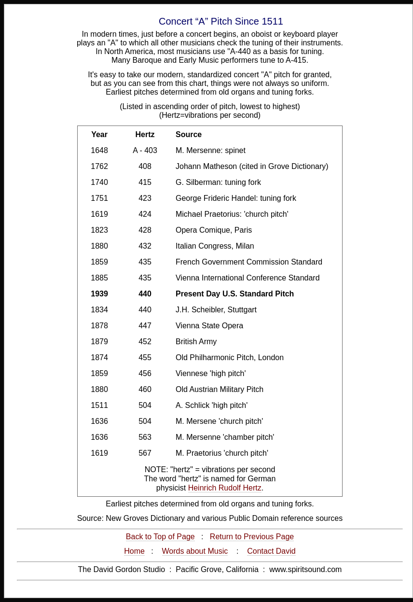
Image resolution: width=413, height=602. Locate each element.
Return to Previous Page (252, 536)
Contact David (271, 551)
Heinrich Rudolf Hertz (225, 488)
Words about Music (195, 551)
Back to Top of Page (160, 536)
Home (134, 551)
